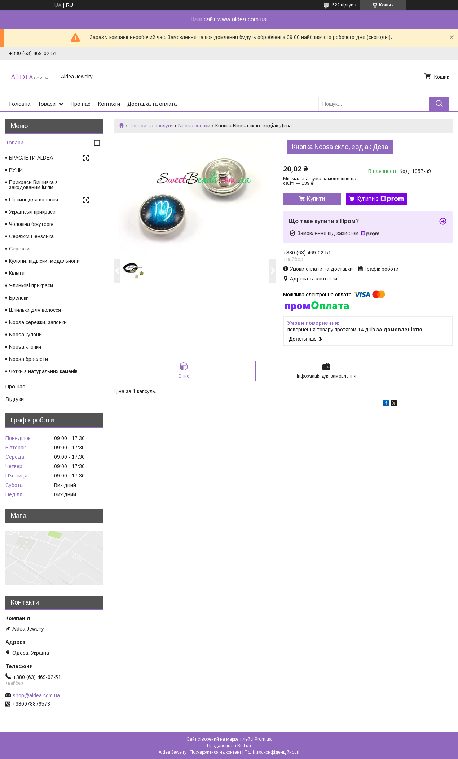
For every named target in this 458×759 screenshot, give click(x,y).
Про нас (81, 104)
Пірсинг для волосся (33, 199)
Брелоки (19, 298)
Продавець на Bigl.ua (229, 745)
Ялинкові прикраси (31, 285)
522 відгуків (344, 5)
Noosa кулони (25, 334)
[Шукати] (439, 104)
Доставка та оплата (152, 104)
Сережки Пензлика (31, 236)
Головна (19, 104)
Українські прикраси (32, 212)
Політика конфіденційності (272, 752)
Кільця (17, 273)
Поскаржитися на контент (215, 752)
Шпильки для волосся (35, 310)
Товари (47, 104)
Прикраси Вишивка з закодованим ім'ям (33, 184)
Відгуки (14, 399)
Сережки (19, 249)
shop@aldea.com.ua (36, 695)
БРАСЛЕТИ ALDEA (31, 158)
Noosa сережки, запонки (38, 322)
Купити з (380, 199)
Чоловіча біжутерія (31, 224)
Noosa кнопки (194, 125)
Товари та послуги (151, 125)
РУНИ (16, 170)
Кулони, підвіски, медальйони (44, 261)
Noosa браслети (28, 359)
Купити (316, 199)
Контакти (109, 104)
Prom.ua (263, 739)
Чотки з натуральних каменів (43, 371)
